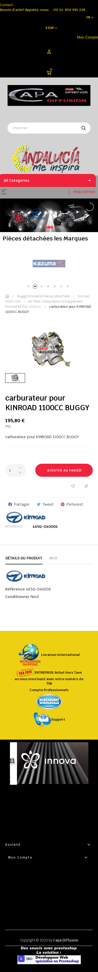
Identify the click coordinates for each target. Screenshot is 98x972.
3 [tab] (42, 287)
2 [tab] (36, 287)
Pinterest (75, 504)
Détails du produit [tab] (23, 558)
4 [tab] (49, 287)
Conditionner (17, 596)
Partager (22, 504)
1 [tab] (29, 287)
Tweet (48, 504)
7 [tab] (68, 287)
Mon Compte (87, 37)
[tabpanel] (49, 263)
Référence (13, 526)
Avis (53, 558)
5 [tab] (55, 287)
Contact (6, 5)
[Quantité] (15, 470)
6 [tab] (62, 287)
